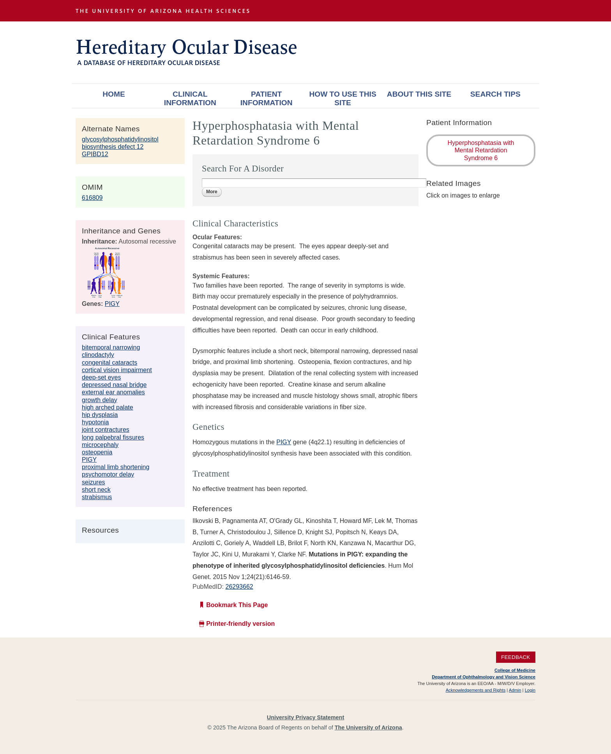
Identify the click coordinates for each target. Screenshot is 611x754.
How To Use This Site (342, 98)
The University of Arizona (368, 727)
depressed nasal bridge (114, 384)
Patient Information (266, 98)
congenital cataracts (109, 362)
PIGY (112, 303)
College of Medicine (514, 670)
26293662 (239, 586)
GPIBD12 (95, 154)
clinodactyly (98, 354)
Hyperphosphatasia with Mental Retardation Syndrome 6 (481, 150)
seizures (93, 482)
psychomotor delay (108, 474)
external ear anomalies (113, 392)
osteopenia (97, 452)
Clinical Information (190, 98)
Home (113, 94)
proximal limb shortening (115, 467)
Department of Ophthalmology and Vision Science (483, 677)
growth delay (99, 400)
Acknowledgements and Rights (476, 690)
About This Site (419, 94)
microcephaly (100, 444)
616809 (92, 197)
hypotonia (95, 422)
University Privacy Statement (305, 717)
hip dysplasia (100, 414)
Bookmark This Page (237, 605)
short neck (96, 489)
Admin (515, 690)
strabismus (97, 497)
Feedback (515, 657)
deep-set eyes (101, 377)
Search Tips (495, 94)
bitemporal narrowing (111, 347)
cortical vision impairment (117, 370)
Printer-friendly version (240, 623)
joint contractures (105, 429)
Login (530, 690)
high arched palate (107, 407)
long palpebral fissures (113, 437)
